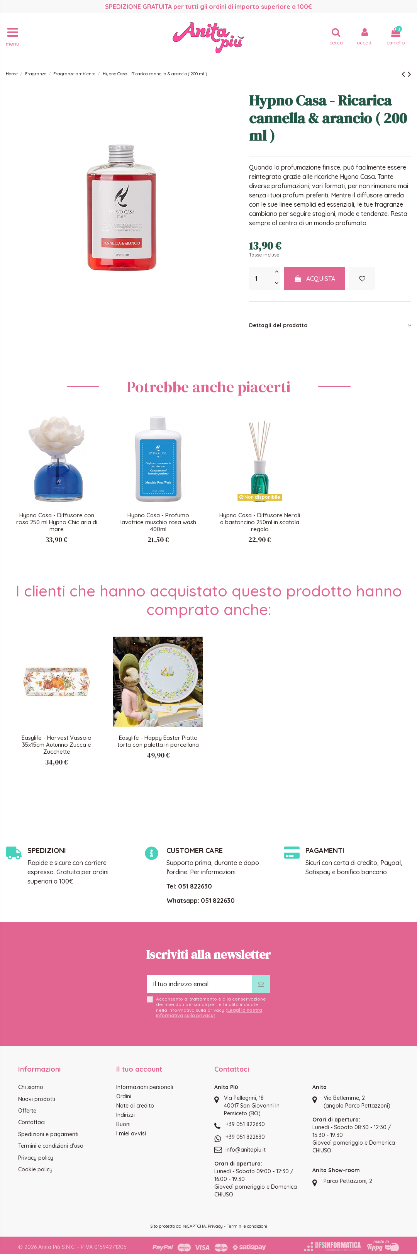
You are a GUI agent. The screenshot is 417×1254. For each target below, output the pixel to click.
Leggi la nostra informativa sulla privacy (209, 1012)
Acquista (315, 278)
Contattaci (31, 1122)
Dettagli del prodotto (330, 325)
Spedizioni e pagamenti (48, 1134)
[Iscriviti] (261, 984)
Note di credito (135, 1105)
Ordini (123, 1096)
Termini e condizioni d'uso (50, 1145)
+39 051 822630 (245, 1124)
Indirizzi (125, 1114)
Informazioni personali (144, 1087)
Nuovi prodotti (36, 1099)
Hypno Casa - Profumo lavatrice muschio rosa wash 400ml (158, 522)
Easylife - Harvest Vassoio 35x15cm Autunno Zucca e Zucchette (57, 744)
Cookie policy (35, 1169)
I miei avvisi (131, 1133)
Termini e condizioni (247, 1226)
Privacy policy (35, 1157)
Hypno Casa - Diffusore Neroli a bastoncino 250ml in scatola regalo (259, 522)
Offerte (27, 1110)
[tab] (330, 325)
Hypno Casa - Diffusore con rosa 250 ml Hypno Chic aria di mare (56, 522)
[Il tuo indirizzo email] (199, 984)
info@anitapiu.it (245, 1149)
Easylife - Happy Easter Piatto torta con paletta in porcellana (158, 741)
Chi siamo (30, 1087)
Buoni (123, 1124)
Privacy (215, 1226)
